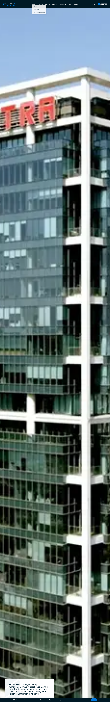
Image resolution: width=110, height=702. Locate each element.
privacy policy (81, 700)
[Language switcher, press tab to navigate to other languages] (93, 4)
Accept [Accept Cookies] (93, 699)
